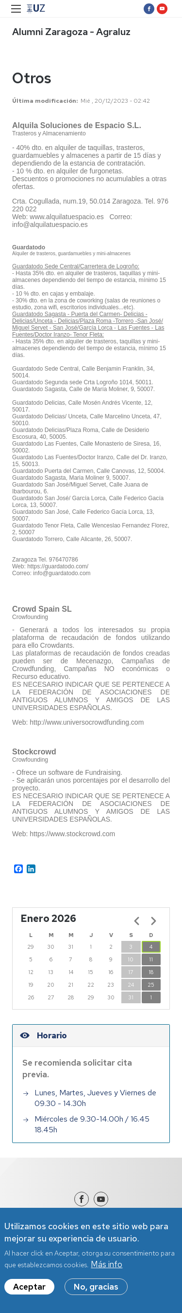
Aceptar (29, 1286)
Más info (106, 1264)
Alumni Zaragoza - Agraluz (71, 31)
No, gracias (96, 1286)
